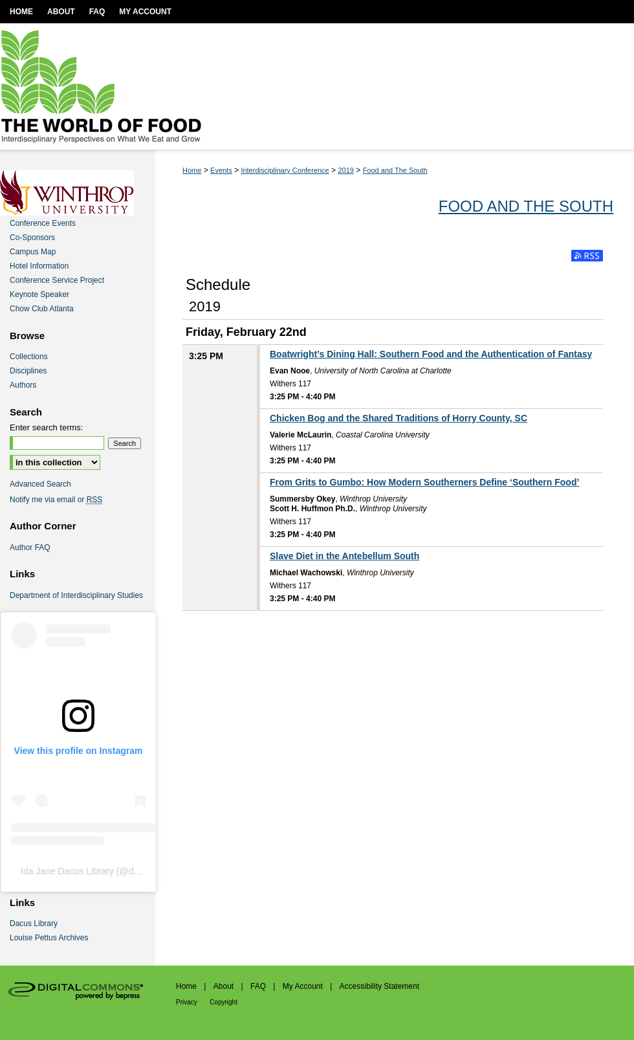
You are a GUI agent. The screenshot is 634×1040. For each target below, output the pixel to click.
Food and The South (395, 170)
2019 (345, 170)
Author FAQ (30, 547)
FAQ (258, 986)
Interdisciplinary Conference (285, 170)
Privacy (186, 1002)
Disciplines (28, 370)
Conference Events (43, 223)
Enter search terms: (46, 427)
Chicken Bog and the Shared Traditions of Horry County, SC (398, 418)
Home (191, 170)
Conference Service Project (57, 280)
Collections (29, 356)
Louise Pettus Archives (49, 937)
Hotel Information (39, 266)
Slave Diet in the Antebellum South (344, 556)
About (223, 986)
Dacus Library (34, 923)
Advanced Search (40, 484)
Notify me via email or (56, 499)
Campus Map (33, 251)
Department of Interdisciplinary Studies (76, 595)
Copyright (223, 1002)
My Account (303, 986)
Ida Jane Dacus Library (67, 871)
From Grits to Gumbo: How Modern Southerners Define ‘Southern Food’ (424, 482)
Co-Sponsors (32, 237)
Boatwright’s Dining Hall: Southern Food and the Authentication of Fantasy (431, 354)
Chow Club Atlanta (42, 308)
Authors (23, 385)
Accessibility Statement (379, 986)
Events (221, 170)
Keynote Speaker (39, 294)
